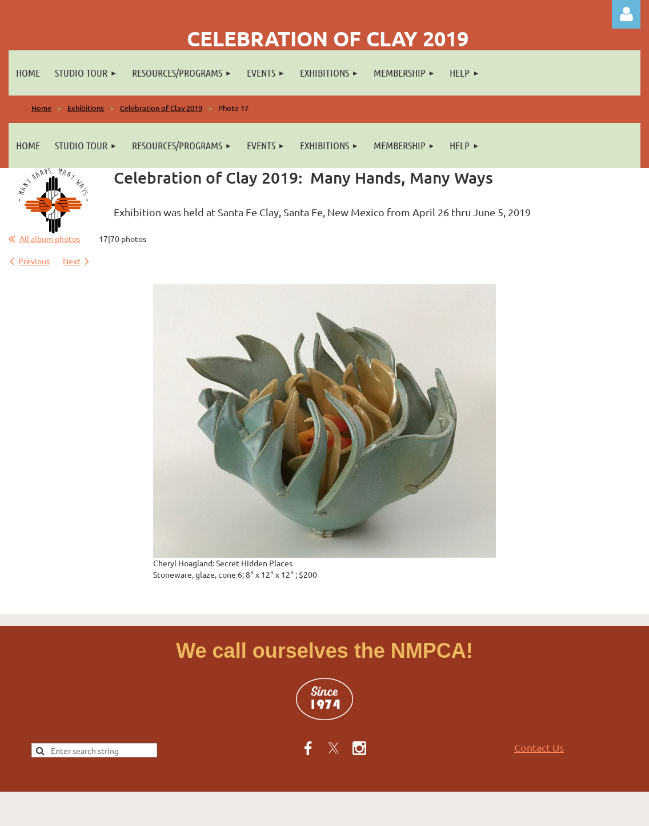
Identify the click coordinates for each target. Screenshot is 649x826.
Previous (34, 261)
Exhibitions (85, 108)
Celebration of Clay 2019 (161, 108)
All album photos (49, 238)
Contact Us (539, 747)
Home (41, 108)
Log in (626, 14)
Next (72, 261)
